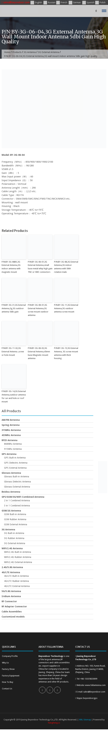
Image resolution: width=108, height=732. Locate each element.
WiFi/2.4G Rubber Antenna (17, 557)
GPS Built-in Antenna (15, 457)
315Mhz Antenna (11, 430)
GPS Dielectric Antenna (15, 462)
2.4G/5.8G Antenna (12, 567)
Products (16, 52)
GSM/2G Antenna (11, 510)
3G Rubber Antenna (14, 538)
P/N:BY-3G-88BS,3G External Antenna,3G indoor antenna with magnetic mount (11, 267)
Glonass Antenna (11, 473)
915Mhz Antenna (13, 449)
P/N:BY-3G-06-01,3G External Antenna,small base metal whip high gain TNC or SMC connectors (40, 267)
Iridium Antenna (11, 596)
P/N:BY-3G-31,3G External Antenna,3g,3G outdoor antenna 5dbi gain (14, 308)
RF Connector (9, 601)
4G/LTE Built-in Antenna (16, 576)
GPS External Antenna (15, 468)
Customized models (13, 616)
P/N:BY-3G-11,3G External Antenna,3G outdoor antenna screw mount (66, 308)
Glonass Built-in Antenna (16, 476)
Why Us (5, 662)
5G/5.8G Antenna (11, 591)
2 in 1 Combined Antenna (17, 500)
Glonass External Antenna (17, 486)
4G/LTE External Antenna (17, 586)
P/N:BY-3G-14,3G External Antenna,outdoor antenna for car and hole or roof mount (14, 396)
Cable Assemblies (12, 611)
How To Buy (7, 682)
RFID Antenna (9, 440)
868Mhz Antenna (13, 444)
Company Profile (10, 656)
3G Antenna (30, 52)
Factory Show (8, 669)
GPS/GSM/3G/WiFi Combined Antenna (23, 497)
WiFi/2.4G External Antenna (18, 562)
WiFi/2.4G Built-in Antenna (17, 552)
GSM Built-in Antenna (15, 514)
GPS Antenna (9, 454)
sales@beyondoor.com (16, 2)
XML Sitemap (85, 719)
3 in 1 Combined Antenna (17, 505)
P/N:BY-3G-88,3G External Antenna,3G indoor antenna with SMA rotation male (66, 267)
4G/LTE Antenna (11, 572)
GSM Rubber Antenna (15, 519)
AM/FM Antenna (11, 420)
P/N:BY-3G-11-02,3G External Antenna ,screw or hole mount (13, 351)
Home (7, 52)
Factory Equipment (10, 675)
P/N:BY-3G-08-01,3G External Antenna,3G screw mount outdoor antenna (38, 310)
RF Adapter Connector (14, 606)
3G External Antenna (48, 52)
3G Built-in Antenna (14, 533)
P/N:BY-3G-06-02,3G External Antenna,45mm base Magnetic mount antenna (39, 353)
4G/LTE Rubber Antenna (16, 581)
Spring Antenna (11, 425)
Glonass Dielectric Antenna (17, 481)
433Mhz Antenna (11, 435)
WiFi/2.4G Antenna (12, 548)
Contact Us (7, 688)
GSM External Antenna (15, 524)
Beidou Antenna (11, 491)
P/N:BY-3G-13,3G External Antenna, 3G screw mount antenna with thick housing (66, 353)
